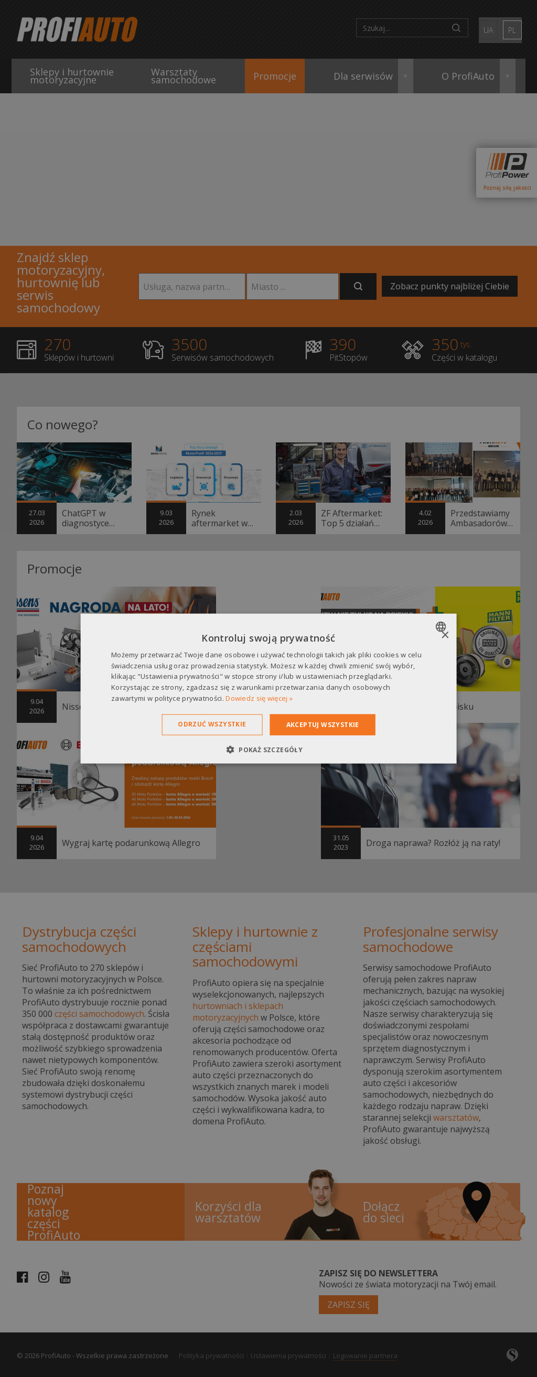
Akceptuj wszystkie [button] (322, 724)
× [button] (444, 635)
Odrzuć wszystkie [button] (212, 723)
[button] (268, 749)
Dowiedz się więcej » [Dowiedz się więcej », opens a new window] (259, 698)
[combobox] (441, 626)
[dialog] (269, 688)
